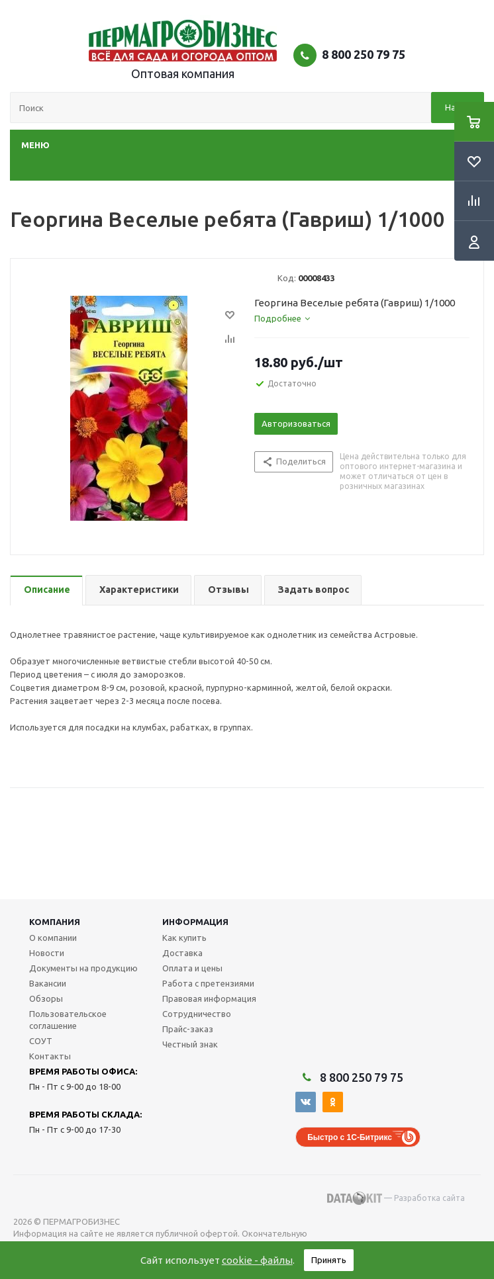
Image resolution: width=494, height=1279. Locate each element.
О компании (53, 937)
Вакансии (47, 983)
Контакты (50, 1056)
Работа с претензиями (208, 983)
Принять (328, 1259)
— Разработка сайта (396, 1198)
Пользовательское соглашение (68, 1019)
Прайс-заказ (187, 1029)
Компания (54, 921)
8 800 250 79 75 (363, 54)
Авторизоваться (296, 423)
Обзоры (46, 998)
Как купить (184, 937)
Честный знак (190, 1044)
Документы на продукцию (83, 968)
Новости (46, 952)
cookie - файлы (257, 1260)
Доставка (182, 952)
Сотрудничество (196, 1013)
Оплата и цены (192, 968)
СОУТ (40, 1040)
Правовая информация (209, 998)
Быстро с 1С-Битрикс (349, 1137)
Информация (195, 921)
